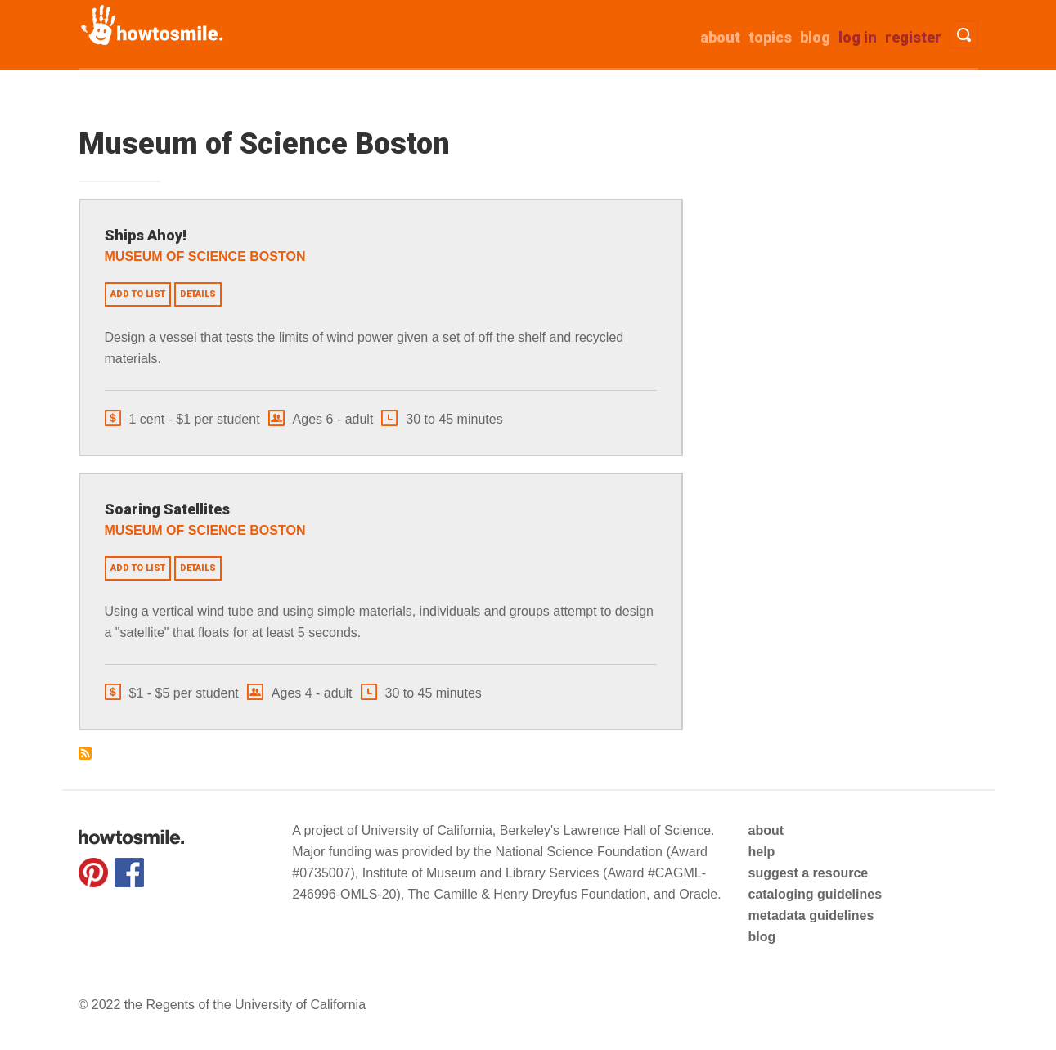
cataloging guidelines (815, 894)
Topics (770, 37)
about (720, 37)
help (761, 852)
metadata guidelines (811, 915)
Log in (857, 37)
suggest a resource (808, 873)
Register (913, 37)
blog (761, 937)
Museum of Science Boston (205, 256)
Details (198, 294)
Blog (815, 37)
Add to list (137, 294)
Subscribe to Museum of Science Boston (85, 753)
